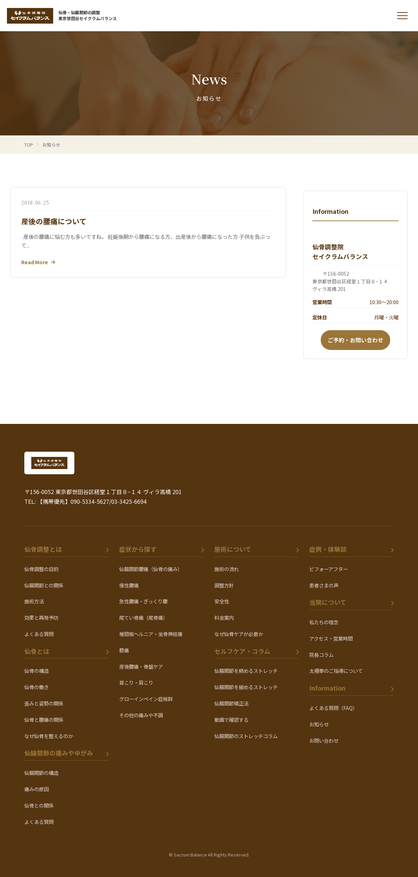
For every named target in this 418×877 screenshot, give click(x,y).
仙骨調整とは (43, 549)
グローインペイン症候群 (146, 698)
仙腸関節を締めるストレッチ (246, 670)
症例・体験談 (328, 549)
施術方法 (34, 601)
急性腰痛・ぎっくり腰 (143, 601)
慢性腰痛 (129, 585)
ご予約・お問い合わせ (355, 340)
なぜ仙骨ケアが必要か (238, 633)
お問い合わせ (323, 740)
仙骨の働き (36, 687)
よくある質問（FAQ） (333, 707)
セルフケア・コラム (242, 651)
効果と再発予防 (41, 617)
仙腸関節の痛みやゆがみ (58, 753)
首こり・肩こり (136, 682)
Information (327, 688)
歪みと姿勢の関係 (43, 703)
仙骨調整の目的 (41, 569)
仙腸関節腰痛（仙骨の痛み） (150, 569)
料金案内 (224, 617)
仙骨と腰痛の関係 (43, 719)
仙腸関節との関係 (43, 585)
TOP (28, 144)
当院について (327, 602)
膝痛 (124, 650)
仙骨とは (36, 651)
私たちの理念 (323, 622)
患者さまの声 (323, 585)
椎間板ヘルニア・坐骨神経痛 (150, 633)
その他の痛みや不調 (141, 715)
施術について (233, 549)
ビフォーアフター (328, 569)
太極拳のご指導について (336, 670)
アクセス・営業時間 (331, 638)
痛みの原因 (36, 789)
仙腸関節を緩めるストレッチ (246, 687)
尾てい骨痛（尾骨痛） (143, 617)
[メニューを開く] (402, 15)
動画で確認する (231, 719)
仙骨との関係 (39, 805)
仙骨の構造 (36, 670)
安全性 (221, 601)
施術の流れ (226, 569)
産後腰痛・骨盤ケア (141, 666)
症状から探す (138, 549)
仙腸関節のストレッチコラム (246, 736)
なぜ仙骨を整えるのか (48, 736)
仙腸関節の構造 (41, 772)
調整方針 (224, 585)
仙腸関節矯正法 (231, 703)
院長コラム (321, 654)
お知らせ (319, 724)
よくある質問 (39, 633)
